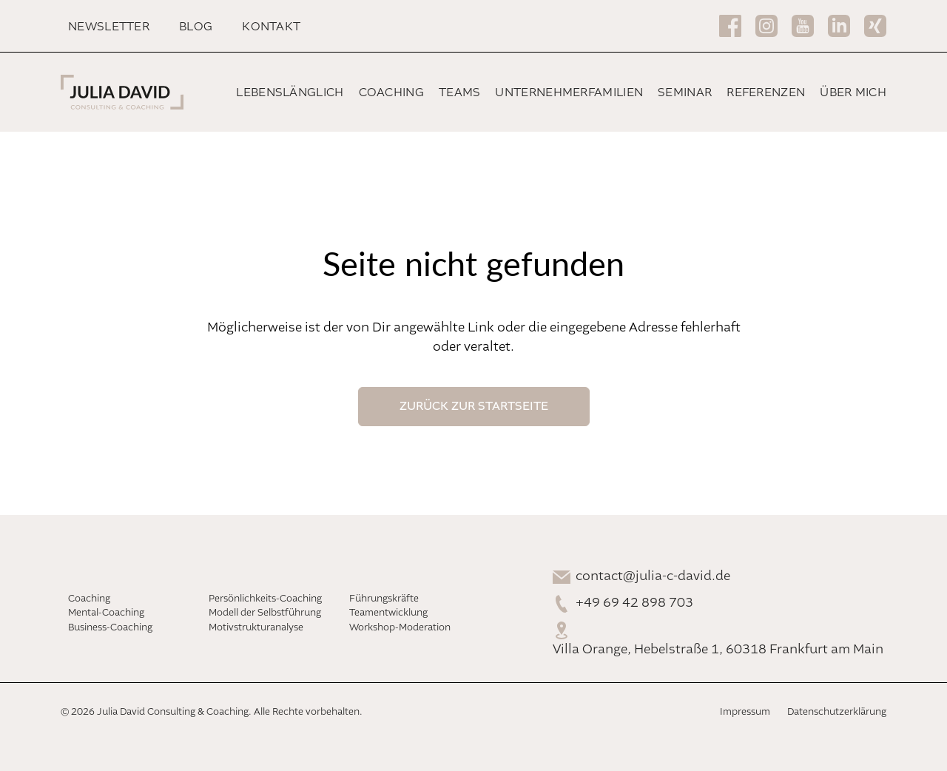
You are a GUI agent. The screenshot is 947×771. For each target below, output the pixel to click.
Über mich (853, 92)
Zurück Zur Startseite (474, 406)
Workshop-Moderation (400, 628)
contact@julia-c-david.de (653, 576)
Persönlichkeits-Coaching (265, 599)
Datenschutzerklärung (836, 712)
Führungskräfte (384, 599)
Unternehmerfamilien (569, 92)
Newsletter (108, 27)
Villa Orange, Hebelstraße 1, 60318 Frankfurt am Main (718, 649)
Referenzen (766, 92)
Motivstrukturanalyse (256, 628)
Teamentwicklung (388, 613)
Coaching (391, 92)
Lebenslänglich (289, 92)
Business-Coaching (110, 628)
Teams (460, 92)
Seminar (685, 92)
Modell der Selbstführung (265, 613)
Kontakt (271, 27)
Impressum (745, 712)
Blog (195, 27)
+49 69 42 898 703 (634, 603)
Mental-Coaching (106, 613)
